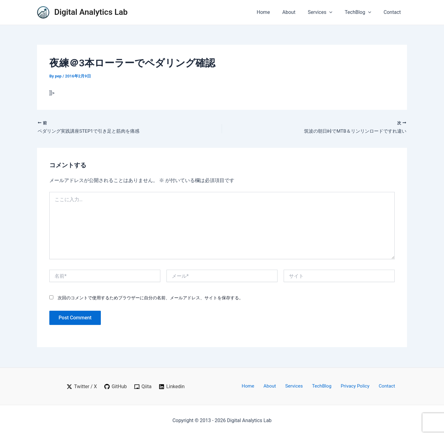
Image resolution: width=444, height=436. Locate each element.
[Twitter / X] (81, 386)
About (297, 12)
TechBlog (361, 12)
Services (326, 12)
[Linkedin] (172, 386)
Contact (393, 12)
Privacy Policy (350, 386)
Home (274, 12)
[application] (335, 12)
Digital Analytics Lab (91, 12)
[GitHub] (115, 386)
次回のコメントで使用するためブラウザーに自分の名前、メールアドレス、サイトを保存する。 (150, 298)
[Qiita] (143, 386)
